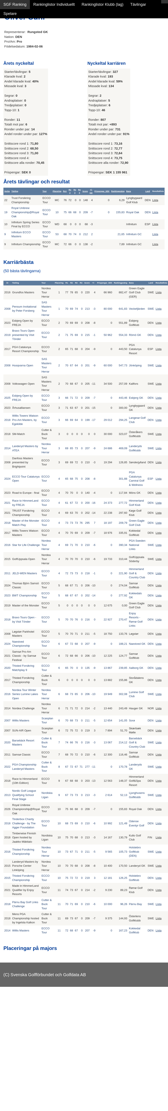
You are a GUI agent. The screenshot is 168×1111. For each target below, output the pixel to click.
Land (147, 191)
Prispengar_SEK (102, 191)
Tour (44, 191)
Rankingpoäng (118, 191)
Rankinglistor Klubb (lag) (102, 4)
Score (85, 191)
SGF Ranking (14, 4)
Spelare (10, 14)
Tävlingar (138, 4)
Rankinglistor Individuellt (54, 4)
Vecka (7, 191)
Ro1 (65, 191)
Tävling (15, 191)
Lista (155, 200)
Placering (57, 191)
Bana (128, 191)
